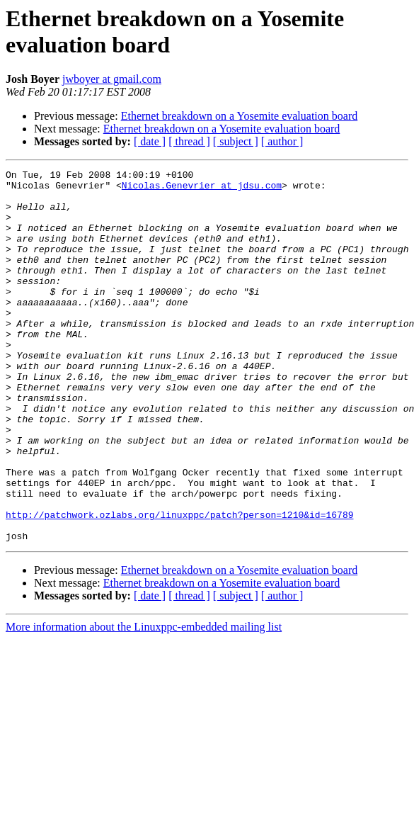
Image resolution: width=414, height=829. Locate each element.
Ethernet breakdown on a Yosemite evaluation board (239, 116)
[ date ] (150, 141)
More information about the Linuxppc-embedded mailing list (144, 701)
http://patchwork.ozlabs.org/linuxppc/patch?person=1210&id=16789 (179, 584)
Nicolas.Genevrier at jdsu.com (202, 189)
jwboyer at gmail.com (111, 79)
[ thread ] (189, 141)
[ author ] (282, 141)
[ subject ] (235, 141)
